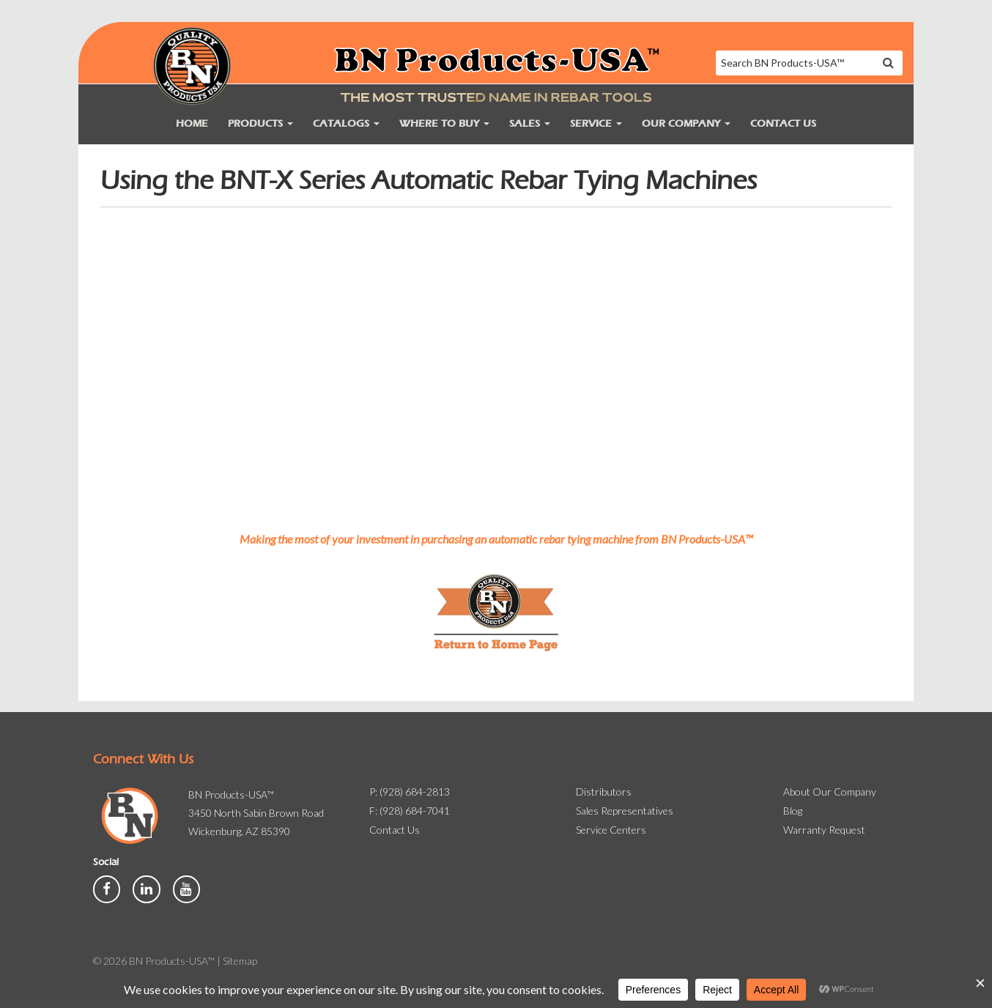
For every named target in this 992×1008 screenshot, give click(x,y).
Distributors (604, 791)
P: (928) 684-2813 (409, 791)
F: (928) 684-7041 (409, 810)
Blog (792, 810)
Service (596, 123)
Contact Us (783, 123)
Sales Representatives (624, 810)
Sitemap (240, 961)
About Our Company (829, 791)
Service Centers (611, 829)
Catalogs (346, 123)
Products (260, 123)
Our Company (686, 123)
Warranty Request (824, 829)
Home (192, 123)
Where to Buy (444, 123)
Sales (529, 123)
